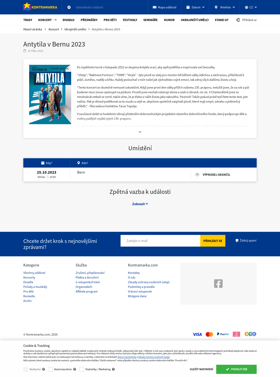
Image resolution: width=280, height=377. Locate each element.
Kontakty (134, 273)
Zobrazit (140, 204)
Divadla (28, 282)
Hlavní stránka (32, 29)
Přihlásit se (212, 241)
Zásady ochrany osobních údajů (149, 282)
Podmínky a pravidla (141, 287)
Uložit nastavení (201, 369)
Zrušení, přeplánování (90, 273)
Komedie (29, 296)
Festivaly (130, 20)
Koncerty (29, 277)
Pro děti (110, 20)
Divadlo (68, 20)
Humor (169, 20)
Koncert (45, 20)
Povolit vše (236, 369)
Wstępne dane (137, 296)
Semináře (150, 20)
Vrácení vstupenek (140, 291)
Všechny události (34, 273)
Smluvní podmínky (126, 356)
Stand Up (222, 20)
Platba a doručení (87, 277)
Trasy (27, 20)
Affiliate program (87, 291)
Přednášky (89, 20)
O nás (131, 277)
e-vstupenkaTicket (88, 282)
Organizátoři (84, 287)
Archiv (27, 301)
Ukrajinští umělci (195, 20)
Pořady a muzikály (35, 287)
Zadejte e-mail (137, 240)
